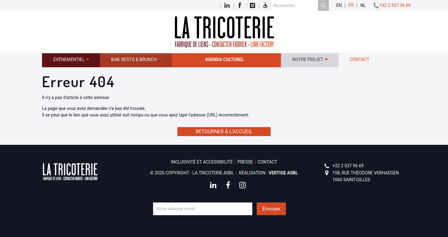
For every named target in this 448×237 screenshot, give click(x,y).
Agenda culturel (224, 59)
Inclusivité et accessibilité (202, 162)
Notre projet (307, 59)
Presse (245, 162)
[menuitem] (71, 60)
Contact (359, 59)
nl (363, 5)
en (339, 5)
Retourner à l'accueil (224, 132)
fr (350, 5)
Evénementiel (68, 59)
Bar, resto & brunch (134, 59)
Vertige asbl (283, 172)
